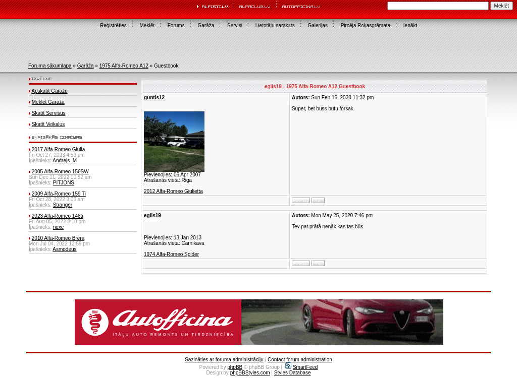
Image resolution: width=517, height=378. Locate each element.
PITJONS (63, 182)
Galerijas (317, 25)
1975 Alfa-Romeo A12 (123, 66)
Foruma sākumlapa (50, 66)
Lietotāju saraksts (275, 25)
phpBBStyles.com (250, 372)
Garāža (205, 25)
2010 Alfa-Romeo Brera (58, 238)
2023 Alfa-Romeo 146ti (57, 216)
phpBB (234, 367)
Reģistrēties (113, 25)
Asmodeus (64, 249)
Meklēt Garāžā (48, 102)
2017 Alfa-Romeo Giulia (58, 149)
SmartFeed (301, 367)
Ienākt (410, 25)
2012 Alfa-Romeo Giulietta (173, 191)
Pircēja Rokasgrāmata (365, 25)
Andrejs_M (65, 160)
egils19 (152, 215)
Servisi (234, 25)
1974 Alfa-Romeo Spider (171, 254)
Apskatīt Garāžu (49, 91)
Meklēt (147, 25)
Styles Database (292, 372)
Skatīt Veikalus (48, 124)
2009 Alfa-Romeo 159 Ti (59, 194)
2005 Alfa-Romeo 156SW (60, 171)
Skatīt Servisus (49, 113)
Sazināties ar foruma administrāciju (224, 359)
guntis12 (154, 97)
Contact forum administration (300, 359)
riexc (58, 227)
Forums (176, 25)
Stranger (62, 205)
